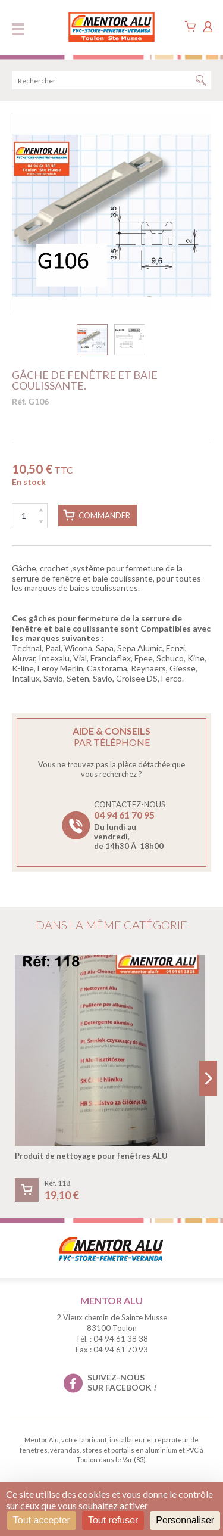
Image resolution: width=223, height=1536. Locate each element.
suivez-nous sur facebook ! (121, 1382)
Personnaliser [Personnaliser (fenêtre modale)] (185, 1520)
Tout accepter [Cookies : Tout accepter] (41, 1520)
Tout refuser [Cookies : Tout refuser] (113, 1520)
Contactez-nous (129, 825)
